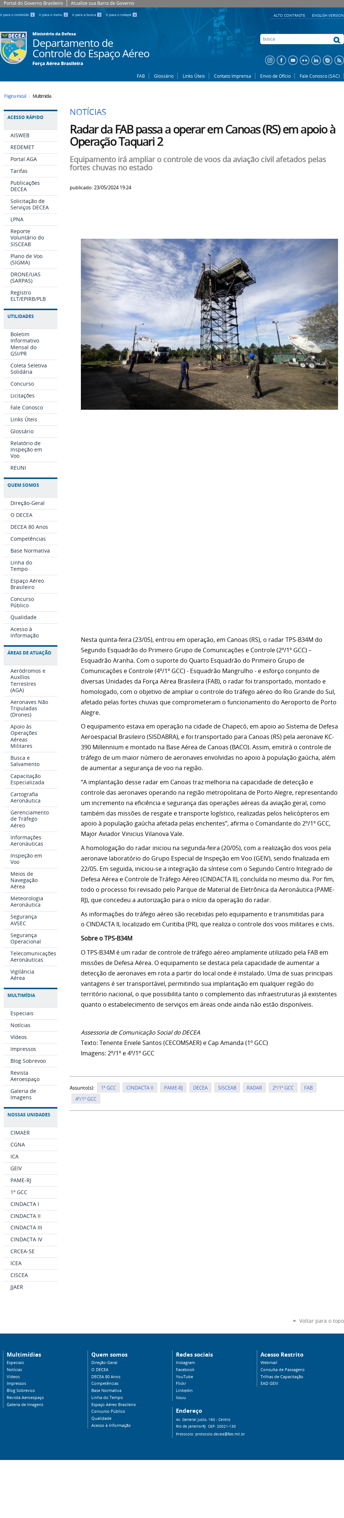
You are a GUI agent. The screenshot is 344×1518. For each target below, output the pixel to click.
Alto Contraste (290, 15)
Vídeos (13, 1376)
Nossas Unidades (28, 1115)
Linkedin (184, 1390)
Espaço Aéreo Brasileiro (113, 1404)
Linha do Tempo (107, 1397)
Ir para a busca (87, 15)
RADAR (254, 1087)
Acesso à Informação (111, 1425)
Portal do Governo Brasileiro (33, 3)
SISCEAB (227, 1087)
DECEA (200, 1087)
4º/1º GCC (86, 1099)
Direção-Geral (104, 1362)
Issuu (181, 1397)
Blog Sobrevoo (21, 1390)
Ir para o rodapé (121, 15)
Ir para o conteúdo (18, 15)
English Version (328, 15)
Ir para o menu (54, 15)
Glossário (164, 76)
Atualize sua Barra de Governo (102, 3)
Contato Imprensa (232, 76)
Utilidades (20, 316)
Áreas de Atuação (29, 653)
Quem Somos (23, 485)
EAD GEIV (269, 1383)
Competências (105, 1383)
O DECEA (99, 1369)
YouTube (184, 1376)
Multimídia (21, 995)
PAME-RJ (173, 1087)
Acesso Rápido (25, 117)
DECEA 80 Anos (105, 1376)
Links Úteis (194, 76)
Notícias (14, 1369)
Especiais (15, 1362)
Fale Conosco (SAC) (320, 76)
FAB (141, 76)
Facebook (185, 1369)
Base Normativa (106, 1390)
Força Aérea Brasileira (57, 63)
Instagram (185, 1362)
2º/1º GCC (283, 1087)
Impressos (16, 1383)
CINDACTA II (140, 1087)
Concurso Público (108, 1411)
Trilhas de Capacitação (282, 1376)
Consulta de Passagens (282, 1369)
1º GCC (108, 1087)
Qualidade (101, 1418)
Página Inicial (15, 96)
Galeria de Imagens (25, 1404)
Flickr (181, 1383)
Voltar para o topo (321, 1320)
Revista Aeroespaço (25, 1397)
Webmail (269, 1362)
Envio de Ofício (275, 76)
